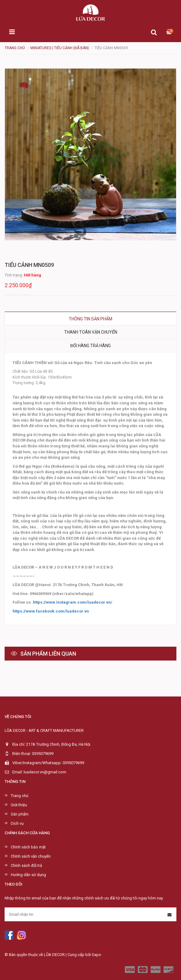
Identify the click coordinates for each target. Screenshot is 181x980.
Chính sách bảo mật (28, 847)
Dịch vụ (17, 823)
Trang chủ (19, 795)
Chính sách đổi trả (26, 865)
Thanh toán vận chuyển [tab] (90, 332)
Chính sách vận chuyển (31, 856)
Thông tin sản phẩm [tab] (90, 318)
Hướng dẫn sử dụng (28, 874)
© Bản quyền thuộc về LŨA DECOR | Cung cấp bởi (48, 954)
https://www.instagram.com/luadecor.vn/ (72, 602)
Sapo (96, 954)
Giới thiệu (19, 805)
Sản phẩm (20, 814)
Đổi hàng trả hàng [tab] (90, 345)
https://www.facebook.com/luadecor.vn (51, 611)
